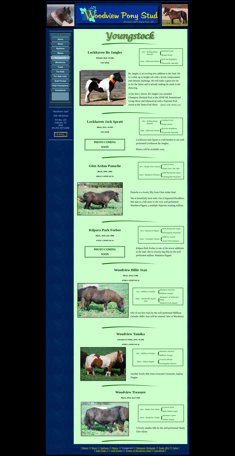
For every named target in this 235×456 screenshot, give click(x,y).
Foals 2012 (164, 448)
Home (85, 448)
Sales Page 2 (102, 450)
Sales (175, 448)
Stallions (104, 448)
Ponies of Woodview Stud (138, 450)
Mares (115, 448)
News (94, 448)
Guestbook (159, 450)
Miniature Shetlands (145, 448)
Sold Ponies (116, 450)
